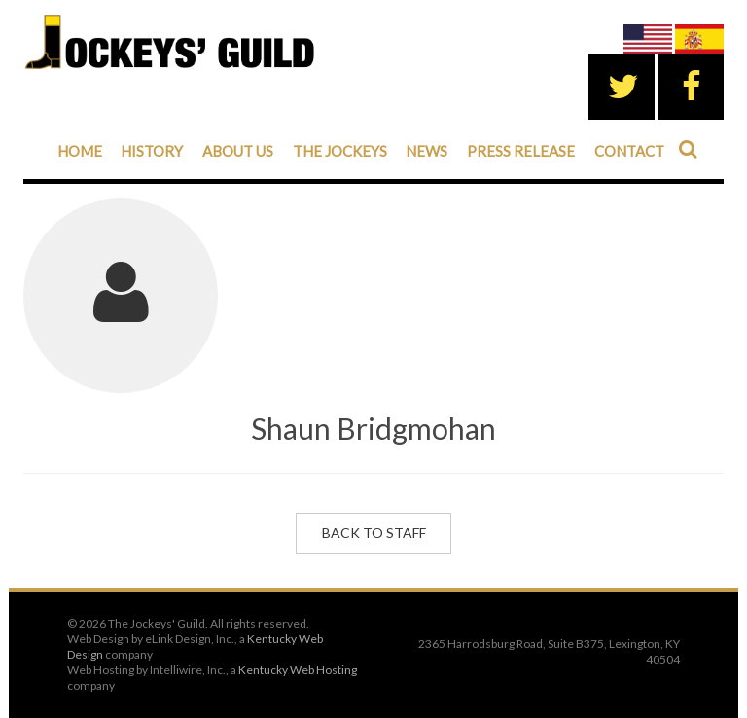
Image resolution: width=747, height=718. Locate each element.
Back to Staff (374, 532)
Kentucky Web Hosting (297, 670)
